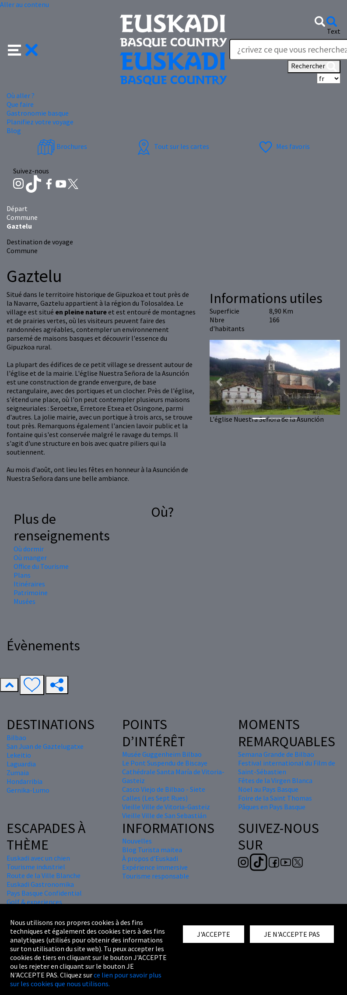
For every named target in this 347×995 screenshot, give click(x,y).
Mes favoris (283, 146)
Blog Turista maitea (152, 849)
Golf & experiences (34, 901)
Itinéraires (29, 583)
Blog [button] (14, 130)
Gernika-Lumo (28, 790)
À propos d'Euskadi (150, 858)
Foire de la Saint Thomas (275, 798)
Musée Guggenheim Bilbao (162, 754)
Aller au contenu (24, 4)
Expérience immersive (155, 867)
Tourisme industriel (36, 866)
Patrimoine (31, 592)
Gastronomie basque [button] (38, 113)
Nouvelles (137, 840)
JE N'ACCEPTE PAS (292, 934)
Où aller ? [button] (21, 95)
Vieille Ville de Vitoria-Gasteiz (166, 806)
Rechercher (314, 66)
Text (333, 31)
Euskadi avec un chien (38, 858)
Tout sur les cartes (172, 146)
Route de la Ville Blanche (44, 875)
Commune (22, 217)
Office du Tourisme (41, 566)
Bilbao (16, 737)
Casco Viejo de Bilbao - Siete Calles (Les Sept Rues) (163, 793)
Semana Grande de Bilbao (276, 754)
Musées (24, 601)
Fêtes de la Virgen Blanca (275, 780)
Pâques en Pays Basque (271, 806)
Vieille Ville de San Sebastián (164, 815)
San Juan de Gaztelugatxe (45, 746)
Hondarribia (24, 781)
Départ (17, 208)
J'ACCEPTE (213, 934)
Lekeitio (19, 755)
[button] (23, 49)
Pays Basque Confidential (44, 893)
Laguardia (21, 763)
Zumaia (18, 772)
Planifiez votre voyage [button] (40, 121)
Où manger (30, 557)
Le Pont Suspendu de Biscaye (164, 763)
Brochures (62, 146)
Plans (22, 575)
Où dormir (29, 548)
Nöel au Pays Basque (268, 789)
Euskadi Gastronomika (40, 884)
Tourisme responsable (155, 876)
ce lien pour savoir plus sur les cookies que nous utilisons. (85, 979)
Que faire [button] (20, 104)
